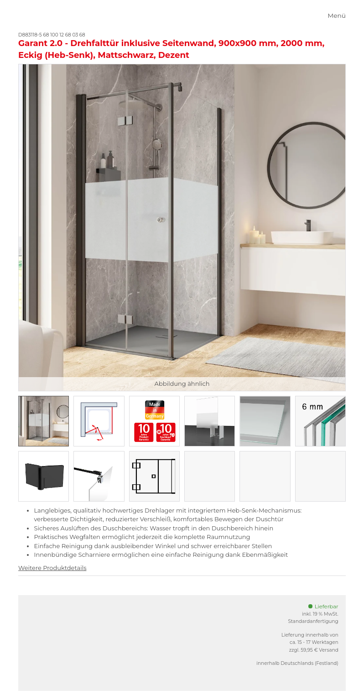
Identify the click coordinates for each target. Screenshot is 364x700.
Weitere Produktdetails (52, 567)
